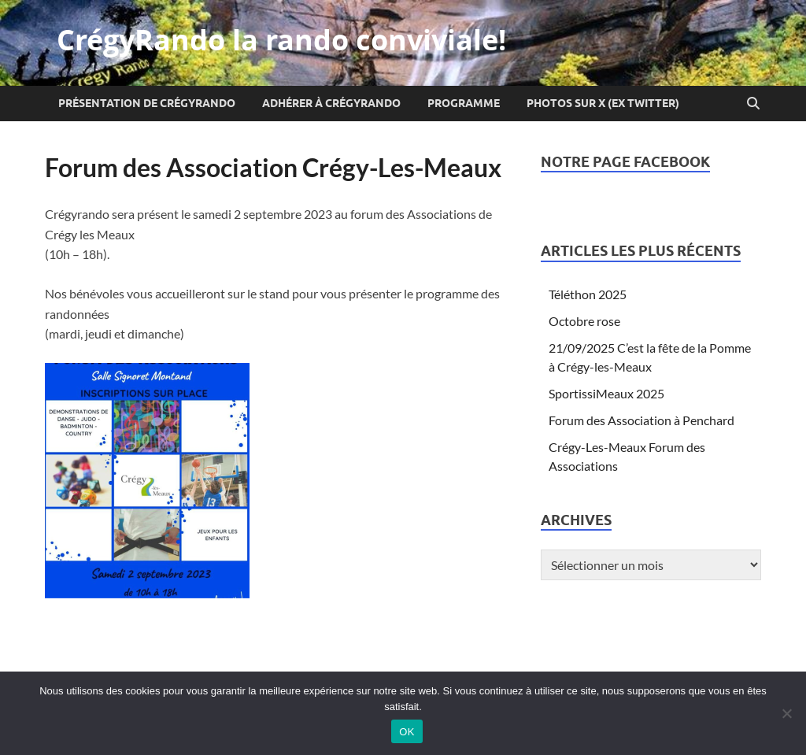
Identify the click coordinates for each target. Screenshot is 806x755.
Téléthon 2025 (588, 294)
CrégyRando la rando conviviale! (281, 39)
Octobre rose (584, 320)
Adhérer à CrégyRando (331, 103)
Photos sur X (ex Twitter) (603, 103)
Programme (463, 103)
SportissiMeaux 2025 (606, 393)
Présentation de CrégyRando (146, 103)
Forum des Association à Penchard (641, 420)
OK (406, 732)
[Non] (786, 713)
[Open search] (753, 104)
